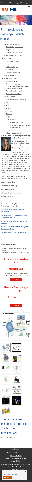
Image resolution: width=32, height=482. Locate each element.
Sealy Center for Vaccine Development (15, 232)
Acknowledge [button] (7, 477)
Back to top (16, 449)
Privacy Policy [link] (14, 474)
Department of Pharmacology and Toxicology (14, 3)
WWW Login (15, 469)
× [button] (25, 471)
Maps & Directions (16, 456)
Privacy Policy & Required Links (15, 458)
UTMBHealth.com (19, 453)
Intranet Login (23, 469)
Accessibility (15, 461)
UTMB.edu (9, 453)
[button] (29, 7)
